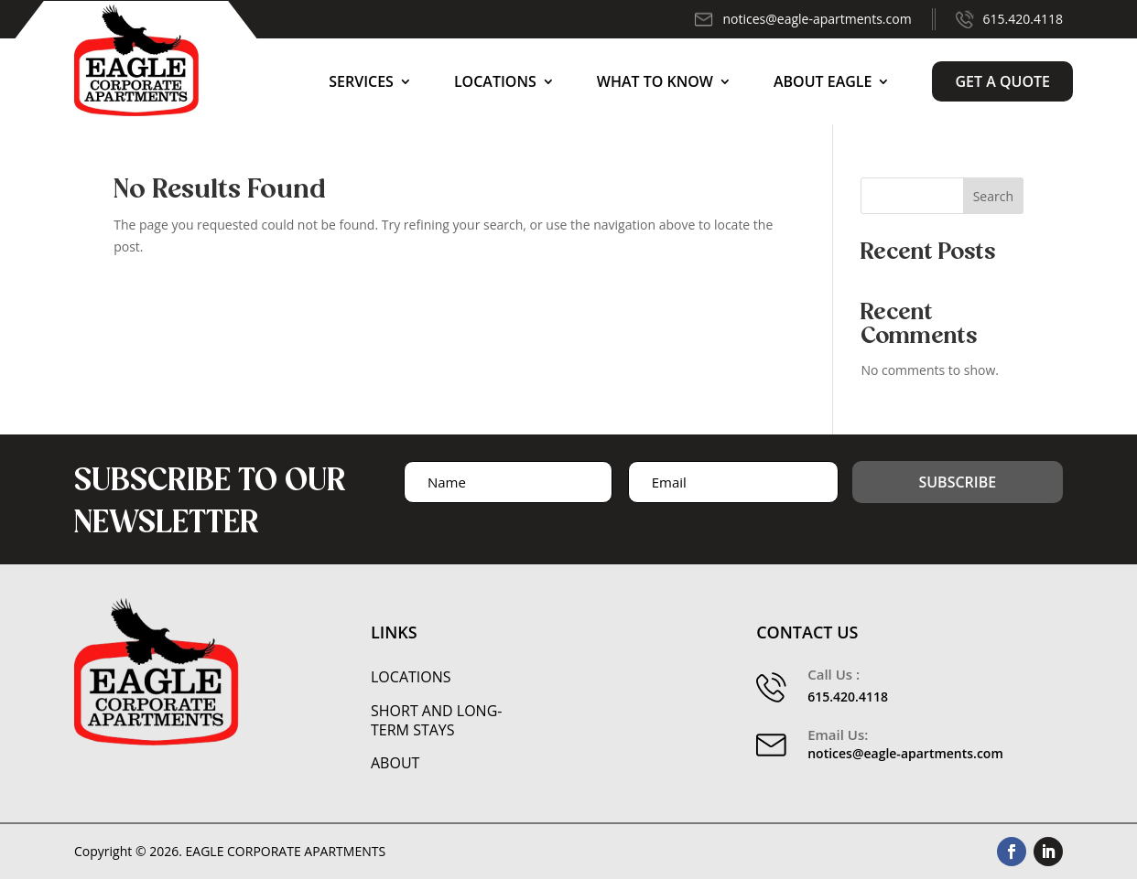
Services (361, 81)
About (395, 763)
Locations (495, 81)
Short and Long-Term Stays (436, 721)
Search (993, 196)
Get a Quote (1002, 81)
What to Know (655, 81)
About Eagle (823, 81)
